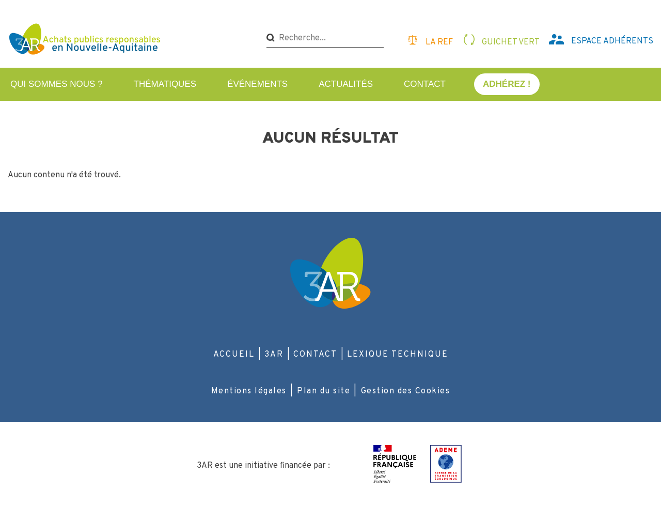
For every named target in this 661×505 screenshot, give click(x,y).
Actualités (346, 84)
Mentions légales (249, 391)
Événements (257, 84)
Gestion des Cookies (405, 391)
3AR (274, 354)
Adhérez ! (507, 84)
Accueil (234, 354)
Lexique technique (397, 354)
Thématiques (165, 84)
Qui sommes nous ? (56, 84)
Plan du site (323, 391)
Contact (425, 84)
